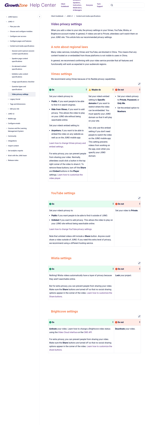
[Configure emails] (6, 123)
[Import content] (6, 146)
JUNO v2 (11, 114)
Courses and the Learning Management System (17, 129)
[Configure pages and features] (8, 41)
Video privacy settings (20, 94)
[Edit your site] (8, 109)
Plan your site (15, 26)
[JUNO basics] (6, 17)
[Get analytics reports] (6, 151)
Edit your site (14, 109)
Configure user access (18, 36)
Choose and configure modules (21, 31)
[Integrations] (6, 141)
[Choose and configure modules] (8, 31)
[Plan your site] (8, 27)
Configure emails (14, 123)
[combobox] (127, 5)
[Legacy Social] (8, 99)
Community (12, 136)
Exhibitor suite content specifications (20, 75)
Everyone (89, 5)
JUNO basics (13, 17)
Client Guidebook (65, 5)
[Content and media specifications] (8, 46)
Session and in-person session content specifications (23, 52)
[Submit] (112, 5)
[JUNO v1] (6, 22)
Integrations (12, 141)
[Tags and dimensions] (8, 104)
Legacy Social (15, 99)
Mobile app (12, 119)
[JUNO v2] (6, 114)
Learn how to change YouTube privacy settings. (70, 229)
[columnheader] (68, 90)
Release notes (13, 160)
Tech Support (100, 5)
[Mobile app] (6, 119)
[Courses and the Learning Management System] (6, 128)
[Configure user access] (8, 36)
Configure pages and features (20, 41)
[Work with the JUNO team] (6, 155)
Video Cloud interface (68, 332)
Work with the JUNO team (17, 156)
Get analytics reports (15, 151)
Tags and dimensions (18, 104)
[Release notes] (6, 160)
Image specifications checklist (23, 82)
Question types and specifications (19, 88)
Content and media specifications (22, 46)
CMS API (88, 332)
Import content (13, 146)
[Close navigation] (40, 17)
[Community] (6, 136)
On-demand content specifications (19, 67)
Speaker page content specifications (20, 60)
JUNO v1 (11, 22)
